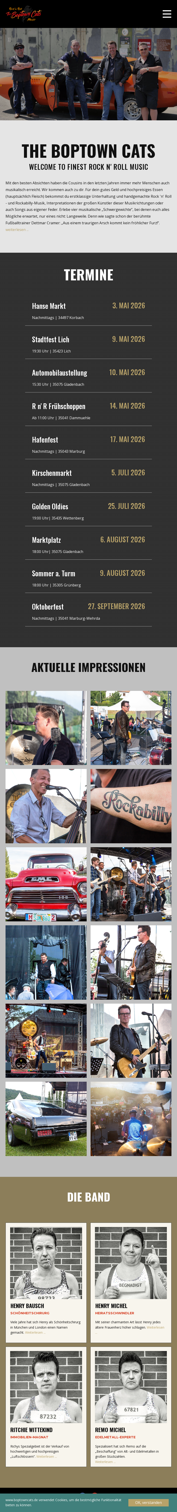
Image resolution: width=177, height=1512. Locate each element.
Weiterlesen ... (35, 1332)
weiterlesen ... (17, 229)
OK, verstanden (148, 1502)
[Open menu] (167, 14)
